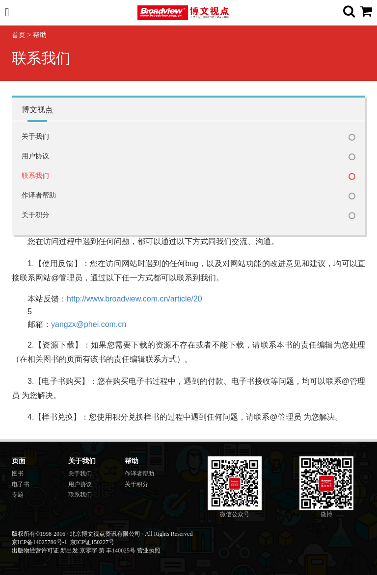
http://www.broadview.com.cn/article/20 (134, 299)
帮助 (40, 35)
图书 (18, 473)
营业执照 (149, 550)
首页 (19, 35)
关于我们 (35, 136)
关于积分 (35, 215)
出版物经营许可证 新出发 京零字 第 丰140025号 (73, 550)
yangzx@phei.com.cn (88, 324)
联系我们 (35, 175)
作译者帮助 (39, 195)
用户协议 (35, 156)
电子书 (20, 484)
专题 (18, 494)
